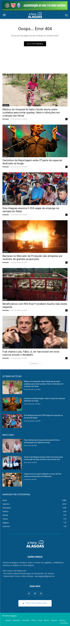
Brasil (5, 156)
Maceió (5, 252)
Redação (5, 119)
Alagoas (5, 105)
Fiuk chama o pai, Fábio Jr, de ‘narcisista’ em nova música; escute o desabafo (30, 353)
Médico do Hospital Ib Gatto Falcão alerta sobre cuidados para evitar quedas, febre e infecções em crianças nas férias (31, 112)
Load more (35, 363)
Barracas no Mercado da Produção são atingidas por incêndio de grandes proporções (32, 257)
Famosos (6, 347)
